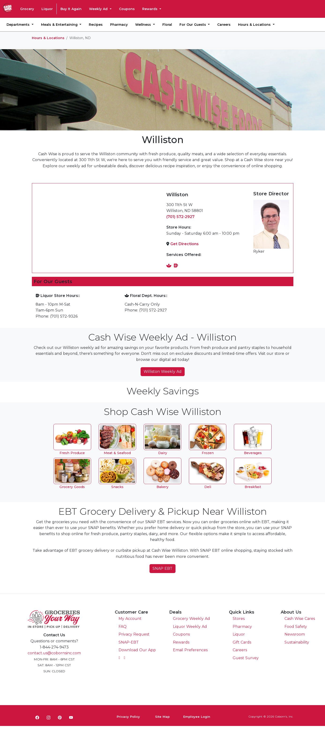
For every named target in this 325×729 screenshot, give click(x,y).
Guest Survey (246, 658)
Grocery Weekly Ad (191, 618)
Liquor (47, 9)
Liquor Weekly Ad (190, 626)
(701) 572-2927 (180, 217)
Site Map (162, 716)
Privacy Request (134, 634)
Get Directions (184, 244)
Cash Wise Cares (299, 618)
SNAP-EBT (129, 642)
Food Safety (295, 626)
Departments (19, 24)
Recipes (96, 24)
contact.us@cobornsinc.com (54, 653)
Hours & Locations (255, 24)
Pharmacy (119, 24)
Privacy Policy (128, 716)
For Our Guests (193, 24)
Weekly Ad (99, 9)
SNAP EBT (162, 568)
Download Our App (137, 650)
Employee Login (196, 716)
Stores (239, 618)
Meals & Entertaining (60, 24)
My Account (130, 618)
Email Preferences (190, 650)
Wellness (143, 24)
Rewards (150, 9)
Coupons (127, 9)
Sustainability (296, 642)
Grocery (27, 9)
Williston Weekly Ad (163, 371)
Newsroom (294, 634)
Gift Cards (242, 642)
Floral (167, 24)
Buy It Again (71, 9)
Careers (224, 24)
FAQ (123, 626)
